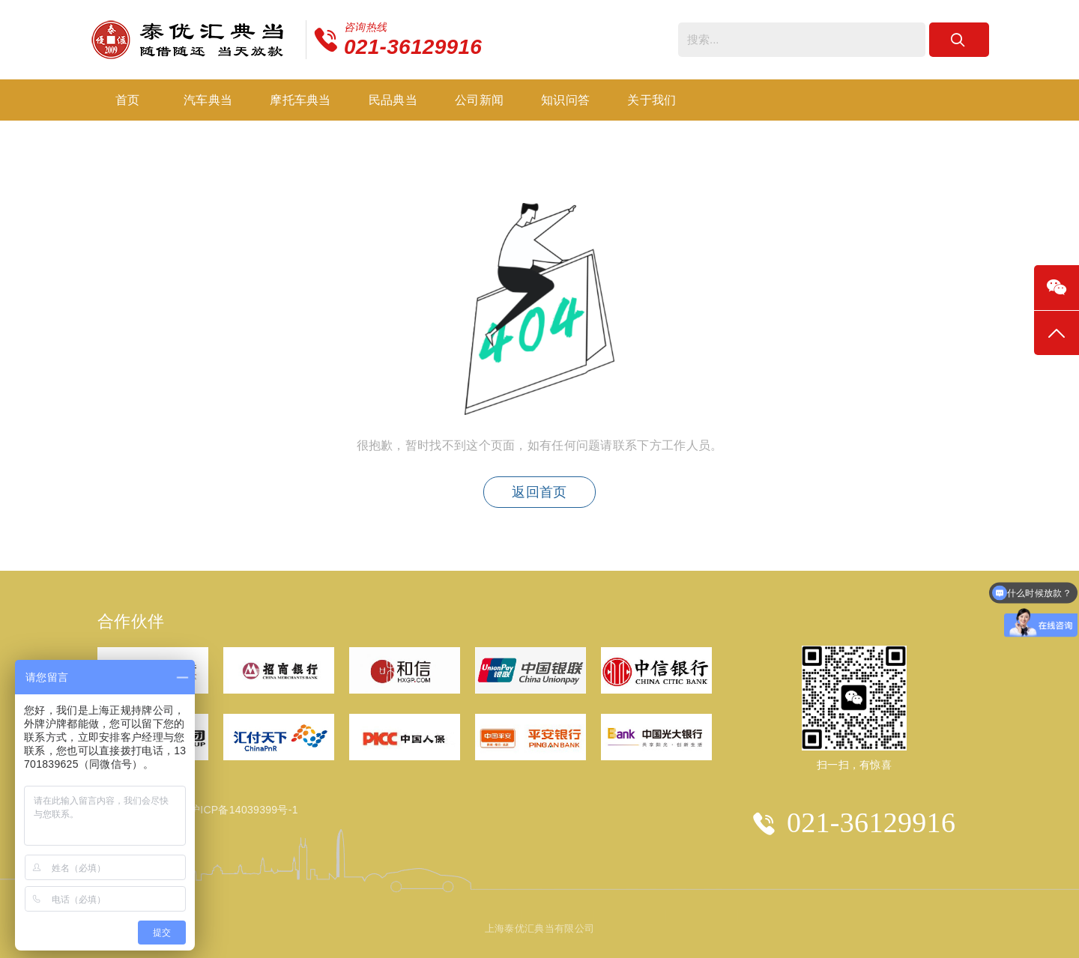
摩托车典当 (300, 100)
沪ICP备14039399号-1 (244, 810)
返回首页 (539, 492)
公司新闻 (479, 100)
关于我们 (651, 100)
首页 (127, 100)
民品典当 (393, 100)
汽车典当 (208, 100)
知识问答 (565, 100)
